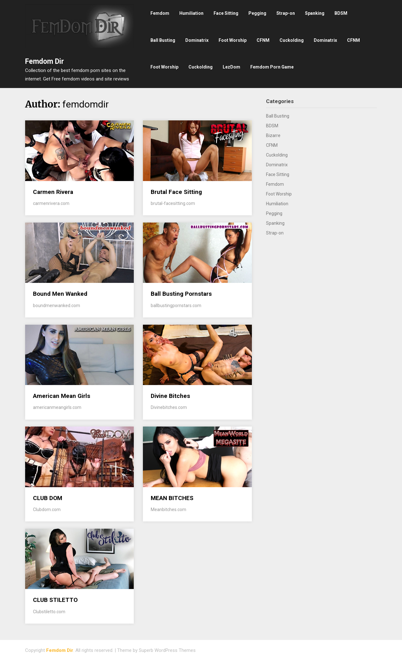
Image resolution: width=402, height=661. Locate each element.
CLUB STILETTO (55, 599)
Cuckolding (292, 40)
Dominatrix (197, 40)
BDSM (340, 13)
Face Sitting (226, 13)
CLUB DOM (47, 498)
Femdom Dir (44, 61)
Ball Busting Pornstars (181, 293)
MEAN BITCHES (172, 498)
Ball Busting (162, 40)
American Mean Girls (61, 395)
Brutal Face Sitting (176, 192)
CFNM (263, 40)
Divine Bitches (170, 395)
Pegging (257, 13)
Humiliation (191, 13)
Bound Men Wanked (60, 293)
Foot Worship (233, 40)
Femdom (159, 13)
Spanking (314, 13)
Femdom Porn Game (272, 66)
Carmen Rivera (53, 192)
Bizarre (273, 135)
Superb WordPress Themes (167, 650)
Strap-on (285, 13)
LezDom (231, 66)
